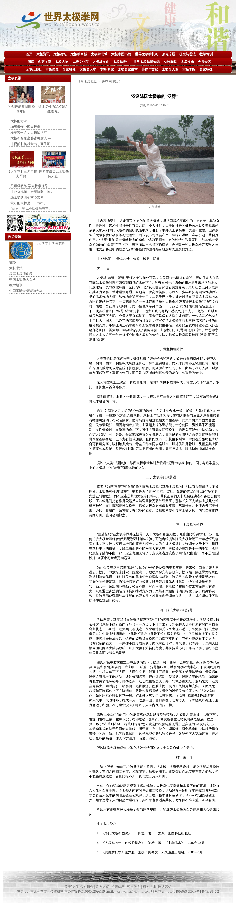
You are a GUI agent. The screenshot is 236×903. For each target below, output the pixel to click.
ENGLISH (34, 69)
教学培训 (206, 54)
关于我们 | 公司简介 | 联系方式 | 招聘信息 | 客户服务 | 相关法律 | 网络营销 (118, 887)
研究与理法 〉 (112, 82)
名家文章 (44, 62)
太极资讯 (43, 54)
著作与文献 (149, 69)
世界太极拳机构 (146, 54)
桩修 (12, 262)
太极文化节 (80, 62)
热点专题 (168, 54)
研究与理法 (187, 54)
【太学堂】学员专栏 (50, 243)
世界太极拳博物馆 (146, 62)
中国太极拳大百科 (22, 279)
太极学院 (188, 69)
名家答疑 (69, 69)
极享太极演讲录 (20, 274)
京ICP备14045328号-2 (203, 891)
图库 (31, 62)
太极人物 (61, 62)
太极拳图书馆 (121, 54)
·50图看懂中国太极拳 (25, 127)
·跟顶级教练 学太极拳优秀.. (30, 186)
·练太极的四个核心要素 (27, 197)
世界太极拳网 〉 (89, 82)
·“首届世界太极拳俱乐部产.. (30, 209)
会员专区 (204, 62)
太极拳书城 (99, 54)
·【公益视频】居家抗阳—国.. (31, 191)
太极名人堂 (87, 69)
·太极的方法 (18, 121)
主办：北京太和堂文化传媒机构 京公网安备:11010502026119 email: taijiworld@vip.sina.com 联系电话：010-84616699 (102, 891)
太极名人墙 (170, 69)
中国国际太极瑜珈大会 (25, 291)
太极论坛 (60, 54)
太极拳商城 (78, 54)
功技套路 (170, 62)
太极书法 (16, 268)
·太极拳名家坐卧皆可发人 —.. (31, 138)
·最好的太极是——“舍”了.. (29, 203)
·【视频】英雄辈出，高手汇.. (31, 144)
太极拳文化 (101, 62)
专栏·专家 (107, 69)
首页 (29, 54)
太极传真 (52, 69)
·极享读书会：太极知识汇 (28, 132)
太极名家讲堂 (128, 69)
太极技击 (187, 62)
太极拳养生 (121, 62)
